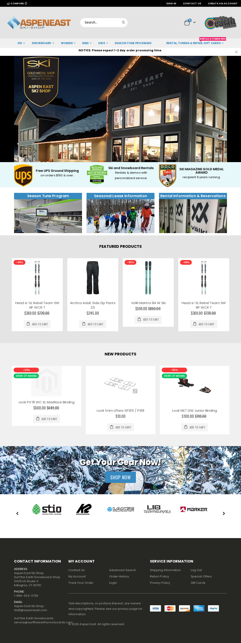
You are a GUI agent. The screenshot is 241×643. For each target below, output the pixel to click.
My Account (77, 576)
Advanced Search (122, 570)
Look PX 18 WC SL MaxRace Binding (47, 402)
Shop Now (120, 477)
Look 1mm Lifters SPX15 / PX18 (120, 410)
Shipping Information (165, 570)
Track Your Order (81, 583)
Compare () (17, 3)
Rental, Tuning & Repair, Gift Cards (196, 41)
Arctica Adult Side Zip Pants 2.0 (93, 305)
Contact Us (192, 3)
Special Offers (201, 576)
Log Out (196, 570)
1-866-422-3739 (26, 595)
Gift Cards (198, 583)
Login (113, 583)
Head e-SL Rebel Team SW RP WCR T (37, 305)
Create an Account (223, 3)
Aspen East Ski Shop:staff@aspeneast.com (30, 608)
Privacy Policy (160, 583)
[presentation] (17, 514)
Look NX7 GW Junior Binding (194, 410)
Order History (119, 576)
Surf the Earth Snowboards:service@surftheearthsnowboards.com (43, 620)
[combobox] (104, 22)
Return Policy (159, 576)
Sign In (171, 3)
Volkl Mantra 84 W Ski (148, 303)
